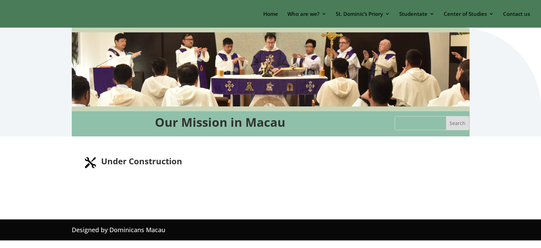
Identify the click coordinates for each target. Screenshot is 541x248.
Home (270, 14)
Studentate (413, 14)
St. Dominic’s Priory (359, 14)
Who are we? (303, 14)
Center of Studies (465, 14)
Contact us (516, 14)
